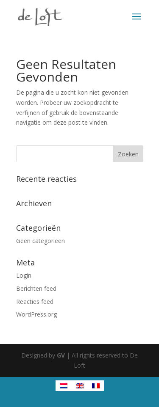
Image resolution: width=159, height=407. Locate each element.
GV (61, 355)
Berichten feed (36, 288)
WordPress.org (36, 314)
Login (23, 275)
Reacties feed (34, 302)
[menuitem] (64, 385)
